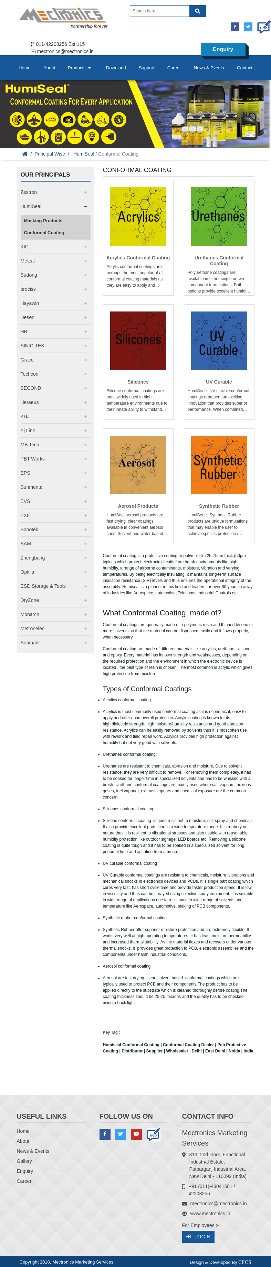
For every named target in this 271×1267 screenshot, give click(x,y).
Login (198, 1237)
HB (24, 331)
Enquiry (223, 49)
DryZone (30, 600)
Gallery (24, 1161)
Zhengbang (33, 558)
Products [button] (80, 67)
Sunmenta (32, 487)
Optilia (27, 572)
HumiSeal (83, 154)
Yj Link (28, 430)
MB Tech (30, 444)
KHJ (25, 416)
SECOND (31, 388)
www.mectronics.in (210, 1213)
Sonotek (29, 529)
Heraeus (30, 402)
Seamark (30, 642)
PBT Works (33, 459)
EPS (25, 473)
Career (174, 67)
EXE (25, 515)
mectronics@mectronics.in (65, 51)
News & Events (209, 67)
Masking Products (43, 220)
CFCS (244, 1262)
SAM (26, 543)
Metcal (28, 261)
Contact (244, 67)
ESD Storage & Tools (43, 586)
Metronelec (32, 628)
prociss (28, 289)
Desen (27, 317)
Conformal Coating (44, 232)
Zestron (29, 192)
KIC (25, 246)
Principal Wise (49, 154)
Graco (27, 360)
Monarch (30, 614)
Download (116, 67)
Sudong (29, 275)
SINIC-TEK (32, 345)
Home (25, 67)
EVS (25, 501)
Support (147, 67)
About (49, 67)
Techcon (30, 374)
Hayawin (30, 303)
